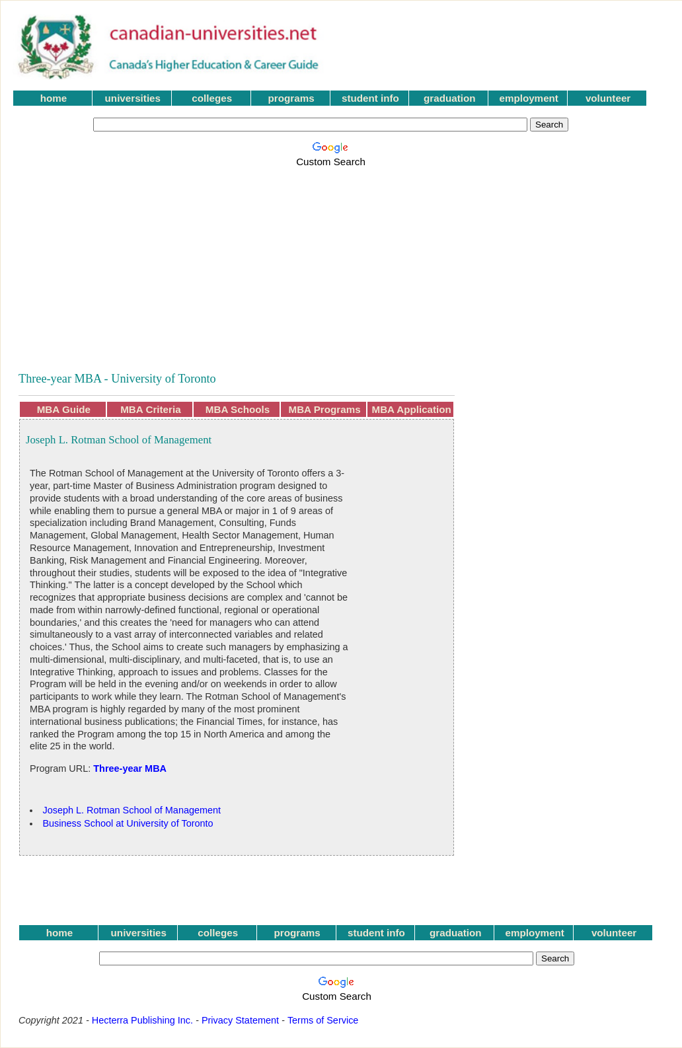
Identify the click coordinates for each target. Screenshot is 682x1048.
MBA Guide (64, 409)
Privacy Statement (240, 1020)
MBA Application (411, 409)
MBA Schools (238, 409)
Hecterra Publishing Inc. (142, 1020)
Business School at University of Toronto (127, 823)
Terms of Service (323, 1020)
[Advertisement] (187, 262)
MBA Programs (325, 409)
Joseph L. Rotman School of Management (131, 810)
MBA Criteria (150, 409)
